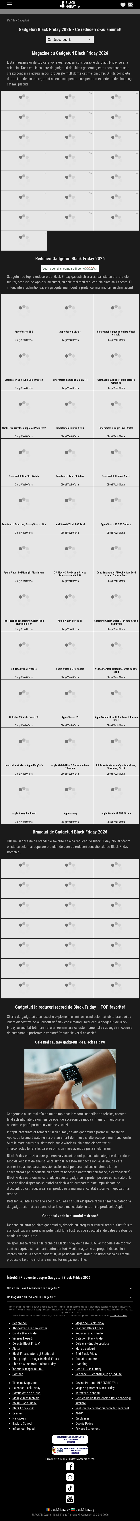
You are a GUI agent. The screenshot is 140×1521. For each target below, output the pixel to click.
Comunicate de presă (26, 1393)
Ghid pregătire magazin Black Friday (35, 1359)
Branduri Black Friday (89, 1328)
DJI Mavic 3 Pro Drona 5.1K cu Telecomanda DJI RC (70, 574)
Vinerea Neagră (22, 1338)
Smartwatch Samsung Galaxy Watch (24, 379)
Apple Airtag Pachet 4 (24, 813)
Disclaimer (82, 1418)
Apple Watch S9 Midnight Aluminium (24, 572)
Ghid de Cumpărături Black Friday (34, 1364)
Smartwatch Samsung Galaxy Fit (70, 379)
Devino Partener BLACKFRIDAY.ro (96, 1383)
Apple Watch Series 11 (70, 620)
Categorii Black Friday (89, 1338)
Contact (17, 1374)
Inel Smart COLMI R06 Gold (70, 524)
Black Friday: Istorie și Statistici (33, 1354)
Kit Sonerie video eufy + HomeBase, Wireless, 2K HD (116, 767)
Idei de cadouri (85, 1348)
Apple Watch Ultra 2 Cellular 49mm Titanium (70, 767)
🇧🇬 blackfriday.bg (82, 1510)
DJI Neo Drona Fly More (24, 668)
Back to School (22, 1423)
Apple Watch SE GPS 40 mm (116, 813)
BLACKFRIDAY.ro (72, 4)
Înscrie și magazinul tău (27, 1369)
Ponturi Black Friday (88, 1369)
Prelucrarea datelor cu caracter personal (102, 1408)
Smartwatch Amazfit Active (70, 476)
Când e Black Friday (25, 1333)
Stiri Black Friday (86, 1354)
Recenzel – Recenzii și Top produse (98, 1374)
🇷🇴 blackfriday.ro (57, 1510)
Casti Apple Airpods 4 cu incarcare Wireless (116, 381)
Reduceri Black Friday (89, 1333)
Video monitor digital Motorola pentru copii (116, 670)
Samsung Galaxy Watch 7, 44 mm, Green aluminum (116, 622)
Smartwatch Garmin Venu (70, 428)
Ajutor (16, 1348)
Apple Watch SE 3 (24, 331)
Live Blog (81, 1364)
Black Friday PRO (23, 1408)
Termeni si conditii (87, 1393)
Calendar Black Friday (26, 1388)
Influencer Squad (23, 1428)
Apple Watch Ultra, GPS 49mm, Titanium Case (116, 718)
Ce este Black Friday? (26, 1343)
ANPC (79, 1413)
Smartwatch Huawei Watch (116, 476)
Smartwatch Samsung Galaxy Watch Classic (116, 333)
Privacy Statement (87, 1428)
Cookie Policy (84, 1423)
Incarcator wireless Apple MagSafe (24, 765)
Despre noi (19, 1323)
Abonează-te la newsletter (29, 1328)
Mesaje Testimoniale (25, 1398)
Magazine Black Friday (89, 1323)
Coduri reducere (86, 1359)
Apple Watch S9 (70, 717)
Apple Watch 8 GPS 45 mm (70, 668)
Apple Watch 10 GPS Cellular (116, 524)
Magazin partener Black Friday (95, 1388)
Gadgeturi (23, 20)
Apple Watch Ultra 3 (70, 331)
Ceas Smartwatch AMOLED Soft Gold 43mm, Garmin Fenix (116, 574)
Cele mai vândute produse (92, 1343)
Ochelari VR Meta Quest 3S (23, 717)
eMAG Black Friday (24, 1403)
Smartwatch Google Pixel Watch (116, 428)
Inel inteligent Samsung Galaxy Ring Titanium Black (24, 622)
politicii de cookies (118, 1315)
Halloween (19, 1418)
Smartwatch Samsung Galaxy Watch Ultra (24, 524)
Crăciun (17, 1413)
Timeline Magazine (24, 1383)
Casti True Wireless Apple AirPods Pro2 (24, 428)
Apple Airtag (70, 813)
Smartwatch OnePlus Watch (24, 476)
